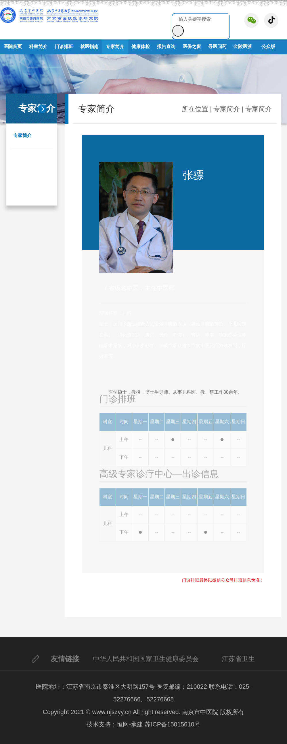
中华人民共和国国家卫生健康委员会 (146, 660)
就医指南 (89, 46)
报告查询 (166, 46)
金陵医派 (243, 46)
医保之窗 (192, 46)
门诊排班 (64, 46)
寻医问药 (217, 46)
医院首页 (12, 46)
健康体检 (140, 46)
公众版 (268, 46)
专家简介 (115, 46)
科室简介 (38, 46)
